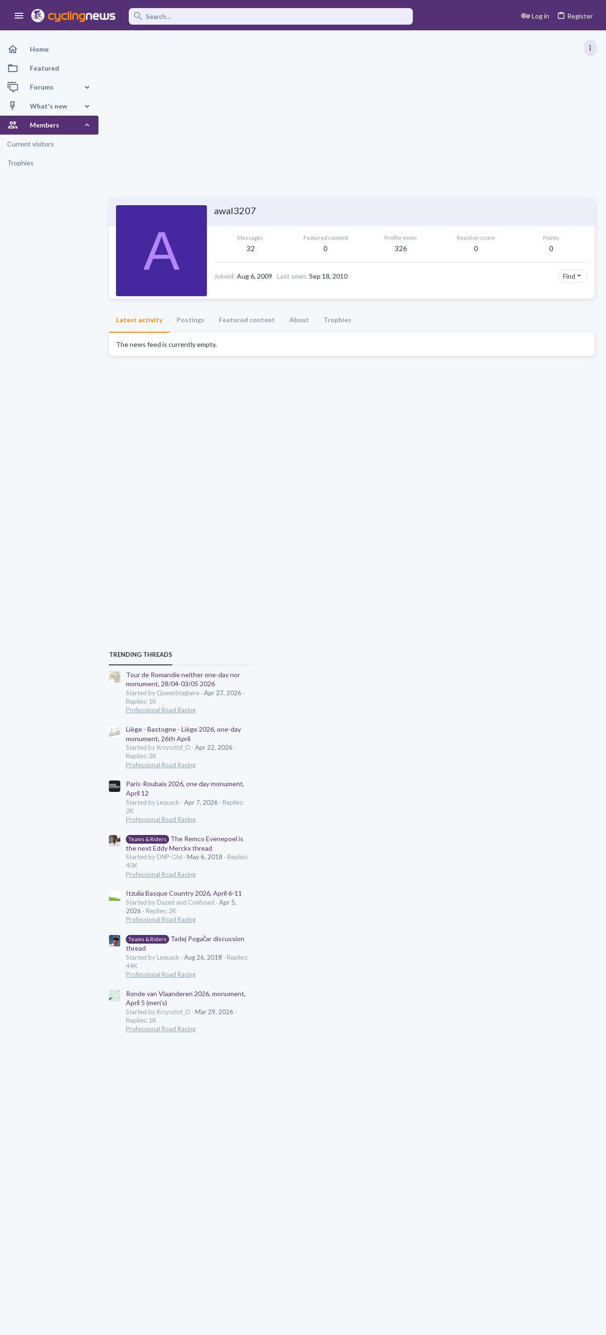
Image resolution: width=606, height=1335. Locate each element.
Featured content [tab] (247, 335)
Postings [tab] (191, 335)
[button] (19, 16)
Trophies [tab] (337, 335)
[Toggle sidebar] (590, 48)
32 (250, 248)
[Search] (271, 16)
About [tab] (299, 335)
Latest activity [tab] (139, 335)
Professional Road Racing (506, 542)
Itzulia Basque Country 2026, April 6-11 (530, 726)
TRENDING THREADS (486, 487)
